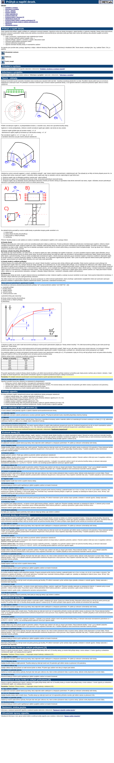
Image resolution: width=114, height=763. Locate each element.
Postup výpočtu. (10, 12)
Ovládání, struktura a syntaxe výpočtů (52, 69)
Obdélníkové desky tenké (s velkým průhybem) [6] (21, 22)
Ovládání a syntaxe (11, 7)
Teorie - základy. (10, 11)
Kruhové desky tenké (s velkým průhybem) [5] (20, 20)
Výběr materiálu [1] (11, 14)
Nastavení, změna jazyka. (14, 707)
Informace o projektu (12, 9)
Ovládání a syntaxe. (11, 66)
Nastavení (8, 23)
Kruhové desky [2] (11, 15)
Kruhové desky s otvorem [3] (14, 17)
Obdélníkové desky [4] (12, 19)
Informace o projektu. (12, 72)
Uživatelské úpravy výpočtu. (15, 713)
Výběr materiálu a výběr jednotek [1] (19, 408)
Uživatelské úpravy (11, 25)
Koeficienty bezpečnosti (59, 429)
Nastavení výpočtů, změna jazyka (64, 710)
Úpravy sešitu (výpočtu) (72, 716)
